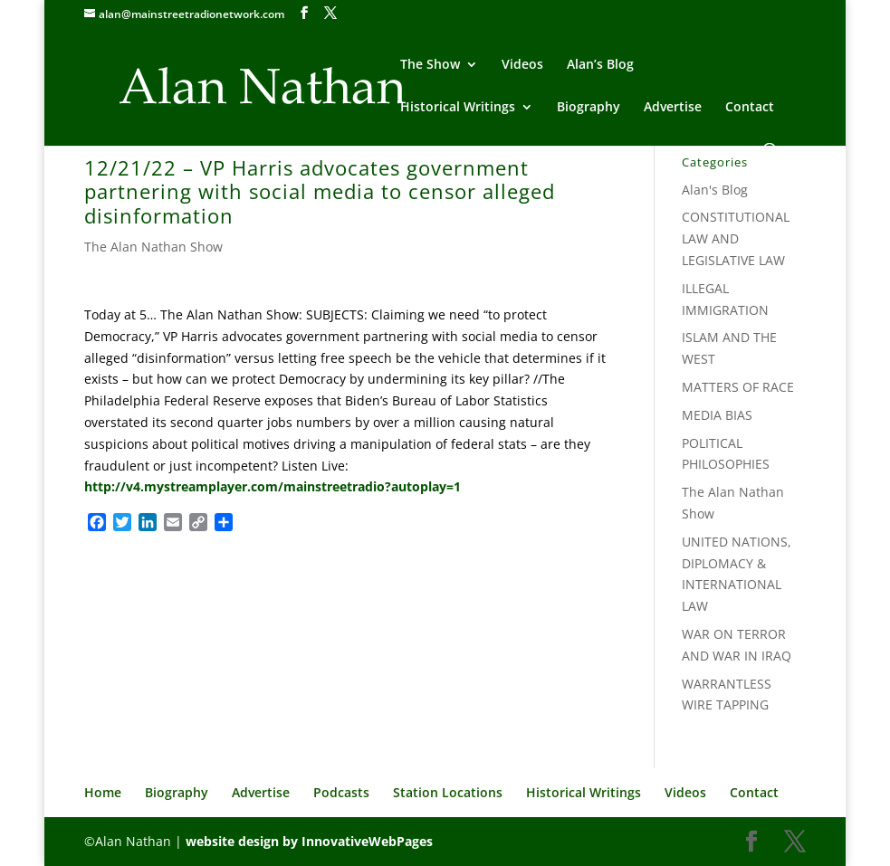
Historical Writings (457, 107)
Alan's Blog (715, 189)
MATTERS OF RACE (738, 386)
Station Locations (447, 792)
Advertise (673, 107)
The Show (430, 65)
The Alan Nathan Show (153, 246)
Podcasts (341, 792)
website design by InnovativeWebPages (309, 841)
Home (102, 792)
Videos (522, 65)
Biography (588, 107)
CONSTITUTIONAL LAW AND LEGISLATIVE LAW (736, 238)
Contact (749, 107)
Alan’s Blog (600, 65)
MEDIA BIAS (717, 414)
